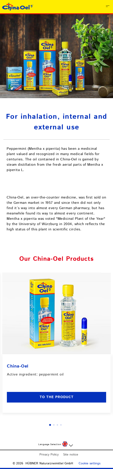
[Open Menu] (108, 7)
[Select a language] (67, 444)
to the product (57, 397)
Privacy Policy (49, 454)
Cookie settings (89, 463)
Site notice (70, 454)
